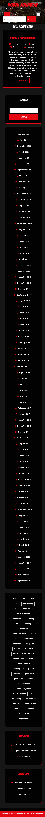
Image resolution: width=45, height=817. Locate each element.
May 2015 (24, 533)
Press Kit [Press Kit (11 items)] (17, 674)
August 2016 (24, 444)
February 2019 (24, 265)
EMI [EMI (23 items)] (17, 624)
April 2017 (24, 396)
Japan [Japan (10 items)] (33, 634)
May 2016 (24, 462)
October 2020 (24, 200)
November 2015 (24, 497)
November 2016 (24, 426)
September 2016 (24, 438)
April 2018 (24, 325)
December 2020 (24, 194)
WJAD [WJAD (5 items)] (27, 714)
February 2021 (24, 182)
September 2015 (24, 509)
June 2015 (24, 527)
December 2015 (24, 491)
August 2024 (24, 134)
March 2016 (24, 474)
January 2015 (24, 557)
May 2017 (24, 390)
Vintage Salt (24, 757)
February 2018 (24, 337)
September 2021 (24, 170)
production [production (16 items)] (29, 674)
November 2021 (24, 164)
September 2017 (24, 366)
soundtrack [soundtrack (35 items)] (31, 699)
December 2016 (24, 420)
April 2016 (24, 468)
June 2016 (24, 456)
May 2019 (24, 247)
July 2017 (24, 378)
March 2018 (24, 331)
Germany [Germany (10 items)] (27, 624)
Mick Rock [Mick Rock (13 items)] (29, 649)
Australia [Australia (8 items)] (17, 619)
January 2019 (24, 271)
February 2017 (24, 408)
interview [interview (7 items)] (24, 629)
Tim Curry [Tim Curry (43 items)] (16, 704)
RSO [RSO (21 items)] (32, 694)
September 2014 (24, 581)
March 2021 (24, 176)
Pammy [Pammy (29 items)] (32, 659)
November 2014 (24, 569)
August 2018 (24, 301)
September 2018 (24, 295)
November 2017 (24, 354)
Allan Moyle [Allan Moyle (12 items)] (28, 609)
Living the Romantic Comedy (24, 751)
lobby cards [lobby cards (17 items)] (28, 639)
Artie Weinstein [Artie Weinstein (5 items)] (23, 614)
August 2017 (24, 372)
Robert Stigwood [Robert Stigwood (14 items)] (24, 689)
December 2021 (24, 158)
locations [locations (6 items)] (17, 644)
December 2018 (24, 277)
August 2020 (24, 206)
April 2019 (24, 253)
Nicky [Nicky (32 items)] (15, 654)
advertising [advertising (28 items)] (28, 604)
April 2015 (24, 539)
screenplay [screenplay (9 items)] (16, 699)
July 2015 (24, 521)
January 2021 (24, 188)
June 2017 (24, 384)
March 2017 (24, 402)
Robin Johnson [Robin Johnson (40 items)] (19, 694)
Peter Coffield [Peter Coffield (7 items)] (24, 664)
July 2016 (24, 450)
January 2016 (24, 485)
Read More (23, 80)
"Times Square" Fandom (24, 745)
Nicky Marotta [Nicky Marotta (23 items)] (28, 654)
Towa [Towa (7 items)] (15, 709)
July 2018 (24, 307)
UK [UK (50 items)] (19, 714)
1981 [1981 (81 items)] (32, 599)
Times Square (24, 795)
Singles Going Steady (22, 38)
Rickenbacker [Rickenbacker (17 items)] (24, 684)
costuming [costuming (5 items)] (29, 619)
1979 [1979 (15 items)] (15, 599)
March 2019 (24, 259)
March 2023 (24, 152)
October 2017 (24, 360)
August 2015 (24, 515)
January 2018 (24, 342)
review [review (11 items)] (30, 679)
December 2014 (24, 563)
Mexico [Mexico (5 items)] (17, 649)
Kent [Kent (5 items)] (16, 639)
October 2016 (24, 432)
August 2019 (24, 229)
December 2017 (24, 348)
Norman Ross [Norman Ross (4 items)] (18, 659)
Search (31, 19)
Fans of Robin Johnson (24, 783)
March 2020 (24, 211)
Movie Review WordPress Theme (15, 814)
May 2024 (24, 140)
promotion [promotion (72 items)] (18, 679)
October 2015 (24, 503)
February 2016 (24, 479)
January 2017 (24, 414)
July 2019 (24, 235)
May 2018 (24, 319)
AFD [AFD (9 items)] (16, 609)
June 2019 (24, 241)
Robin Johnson (22, 5)
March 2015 (24, 545)
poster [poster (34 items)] (31, 669)
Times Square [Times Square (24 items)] (30, 704)
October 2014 (24, 575)
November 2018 (24, 283)
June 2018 (24, 313)
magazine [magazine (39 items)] (30, 644)
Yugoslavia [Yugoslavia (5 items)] (23, 719)
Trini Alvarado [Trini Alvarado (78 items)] (28, 709)
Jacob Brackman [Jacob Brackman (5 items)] (19, 634)
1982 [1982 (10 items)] (16, 604)
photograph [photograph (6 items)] (19, 669)
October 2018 (24, 289)
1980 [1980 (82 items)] (24, 599)
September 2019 (24, 223)
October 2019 (24, 217)
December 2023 (24, 146)
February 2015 (24, 551)
